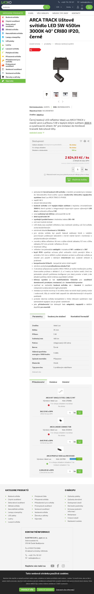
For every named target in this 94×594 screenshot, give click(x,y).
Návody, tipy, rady (60, 13)
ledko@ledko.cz (86, 2)
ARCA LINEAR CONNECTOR (60, 427)
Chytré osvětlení (13, 21)
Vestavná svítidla (13, 73)
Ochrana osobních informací (75, 510)
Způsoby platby (74, 496)
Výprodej (9, 81)
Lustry (8, 45)
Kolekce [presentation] (53, 382)
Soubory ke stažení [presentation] (57, 316)
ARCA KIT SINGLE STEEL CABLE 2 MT (60, 398)
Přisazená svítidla (13, 56)
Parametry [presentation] (38, 316)
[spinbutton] (78, 169)
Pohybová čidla (12, 53)
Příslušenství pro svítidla (13, 61)
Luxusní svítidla (12, 49)
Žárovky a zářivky (13, 77)
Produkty (47, 44)
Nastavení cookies (75, 521)
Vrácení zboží (73, 518)
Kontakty (76, 13)
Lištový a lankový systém (64, 44)
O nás (30, 13)
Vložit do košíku (79, 179)
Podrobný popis (36, 132)
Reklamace (72, 515)
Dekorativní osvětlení (11, 25)
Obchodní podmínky (75, 506)
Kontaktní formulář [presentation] (80, 316)
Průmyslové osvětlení (11, 65)
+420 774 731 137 (67, 2)
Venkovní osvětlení (14, 69)
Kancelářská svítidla (14, 33)
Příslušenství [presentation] (38, 382)
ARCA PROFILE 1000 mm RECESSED (61, 456)
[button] (82, 169)
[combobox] (58, 7)
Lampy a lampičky (13, 37)
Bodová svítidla (12, 17)
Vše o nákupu (43, 13)
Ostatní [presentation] (65, 382)
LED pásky (10, 41)
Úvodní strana (35, 44)
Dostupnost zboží (74, 503)
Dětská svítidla (12, 29)
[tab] (37, 316)
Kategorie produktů (13, 13)
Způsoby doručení (75, 499)
